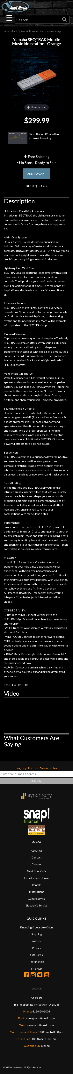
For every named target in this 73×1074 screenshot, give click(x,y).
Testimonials (36, 961)
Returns (36, 941)
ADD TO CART (36, 173)
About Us (36, 850)
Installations (36, 891)
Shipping (36, 934)
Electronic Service (36, 905)
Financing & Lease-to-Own (36, 927)
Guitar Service (36, 898)
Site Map (36, 968)
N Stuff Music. (16, 1067)
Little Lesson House (36, 878)
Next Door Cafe (36, 871)
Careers (36, 864)
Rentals (36, 885)
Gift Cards (36, 954)
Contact (37, 857)
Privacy (36, 948)
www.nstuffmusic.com (40, 1025)
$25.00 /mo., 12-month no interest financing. (34, 138)
